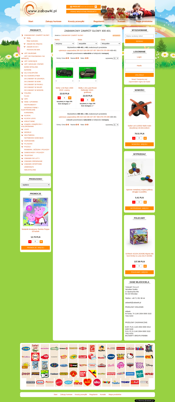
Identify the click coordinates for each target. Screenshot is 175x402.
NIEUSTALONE (29, 164)
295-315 (80, 50)
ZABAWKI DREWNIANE (32, 156)
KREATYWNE (29, 117)
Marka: (57, 39)
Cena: (103, 39)
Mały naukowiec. (32, 40)
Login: (139, 57)
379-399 (106, 50)
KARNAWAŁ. (29, 109)
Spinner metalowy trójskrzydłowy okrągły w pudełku (139, 191)
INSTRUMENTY (30, 102)
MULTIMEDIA (29, 131)
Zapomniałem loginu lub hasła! (139, 82)
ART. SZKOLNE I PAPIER (33, 63)
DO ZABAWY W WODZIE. (33, 88)
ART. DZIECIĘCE (30, 60)
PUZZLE (27, 142)
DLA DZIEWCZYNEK (31, 74)
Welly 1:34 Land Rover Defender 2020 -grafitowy (87, 90)
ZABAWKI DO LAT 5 (31, 153)
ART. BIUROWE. (30, 52)
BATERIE (27, 68)
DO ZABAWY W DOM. (32, 79)
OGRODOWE (29, 136)
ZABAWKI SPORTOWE (32, 158)
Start (31, 21)
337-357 (93, 50)
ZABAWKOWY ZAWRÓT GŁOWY (36, 35)
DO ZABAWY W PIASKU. (33, 82)
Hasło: (139, 66)
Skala (80, 39)
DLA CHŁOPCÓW (30, 71)
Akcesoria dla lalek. (33, 49)
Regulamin (98, 21)
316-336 (86, 50)
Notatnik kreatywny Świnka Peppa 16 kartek (35, 224)
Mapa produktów (144, 21)
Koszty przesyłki (76, 21)
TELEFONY (28, 150)
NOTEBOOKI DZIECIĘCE (33, 133)
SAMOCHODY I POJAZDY (33, 147)
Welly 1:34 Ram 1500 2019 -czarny (64, 89)
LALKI (26, 125)
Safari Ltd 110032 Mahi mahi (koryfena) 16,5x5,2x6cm (139, 127)
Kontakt (121, 21)
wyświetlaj (109, 58)
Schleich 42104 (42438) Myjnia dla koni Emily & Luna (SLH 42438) (139, 255)
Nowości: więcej (139, 144)
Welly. (29, 38)
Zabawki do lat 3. (33, 46)
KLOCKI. (27, 112)
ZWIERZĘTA (28, 161)
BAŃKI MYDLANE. (31, 65)
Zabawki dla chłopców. (35, 43)
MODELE (27, 128)
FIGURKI (27, 90)
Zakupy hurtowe (54, 21)
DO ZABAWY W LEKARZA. (34, 77)
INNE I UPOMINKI (30, 99)
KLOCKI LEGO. (29, 115)
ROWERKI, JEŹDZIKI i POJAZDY (36, 145)
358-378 (100, 50)
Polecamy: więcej (139, 272)
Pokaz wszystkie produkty (83, 11)
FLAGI (26, 93)
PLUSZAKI (28, 139)
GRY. (26, 96)
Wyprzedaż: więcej (139, 208)
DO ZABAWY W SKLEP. (32, 85)
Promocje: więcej (35, 242)
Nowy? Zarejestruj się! (139, 79)
